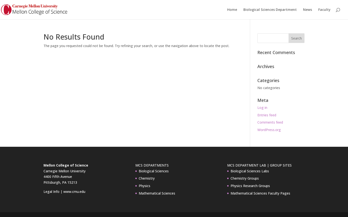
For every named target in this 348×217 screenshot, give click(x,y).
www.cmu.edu (74, 191)
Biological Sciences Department (270, 10)
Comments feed (270, 122)
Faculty (324, 10)
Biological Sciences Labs (250, 171)
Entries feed (266, 115)
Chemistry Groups (245, 178)
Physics (144, 185)
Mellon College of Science (66, 165)
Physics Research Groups (250, 185)
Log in (262, 107)
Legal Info (51, 191)
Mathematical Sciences (157, 193)
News (307, 10)
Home (232, 10)
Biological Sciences (154, 171)
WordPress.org (269, 129)
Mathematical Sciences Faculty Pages (260, 193)
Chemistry (147, 178)
